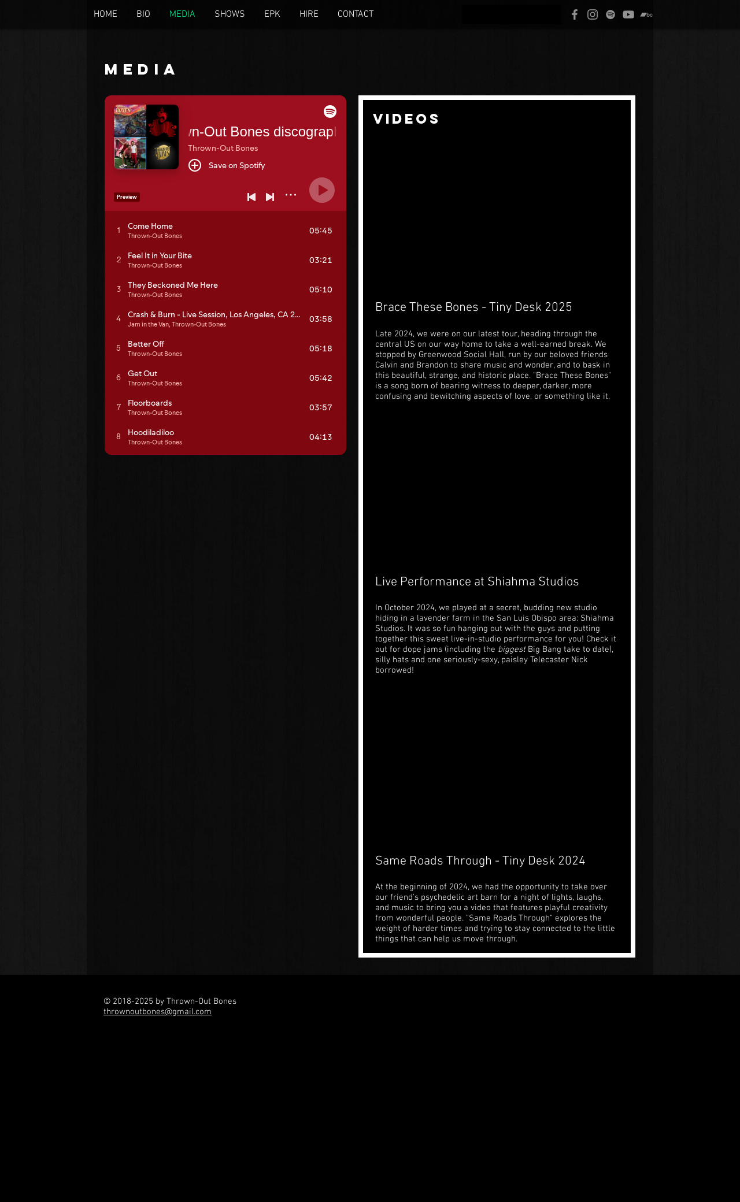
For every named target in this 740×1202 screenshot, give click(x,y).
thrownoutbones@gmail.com (157, 1012)
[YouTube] (628, 14)
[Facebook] (575, 14)
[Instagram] (593, 14)
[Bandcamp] (646, 14)
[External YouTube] (496, 215)
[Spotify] (610, 14)
